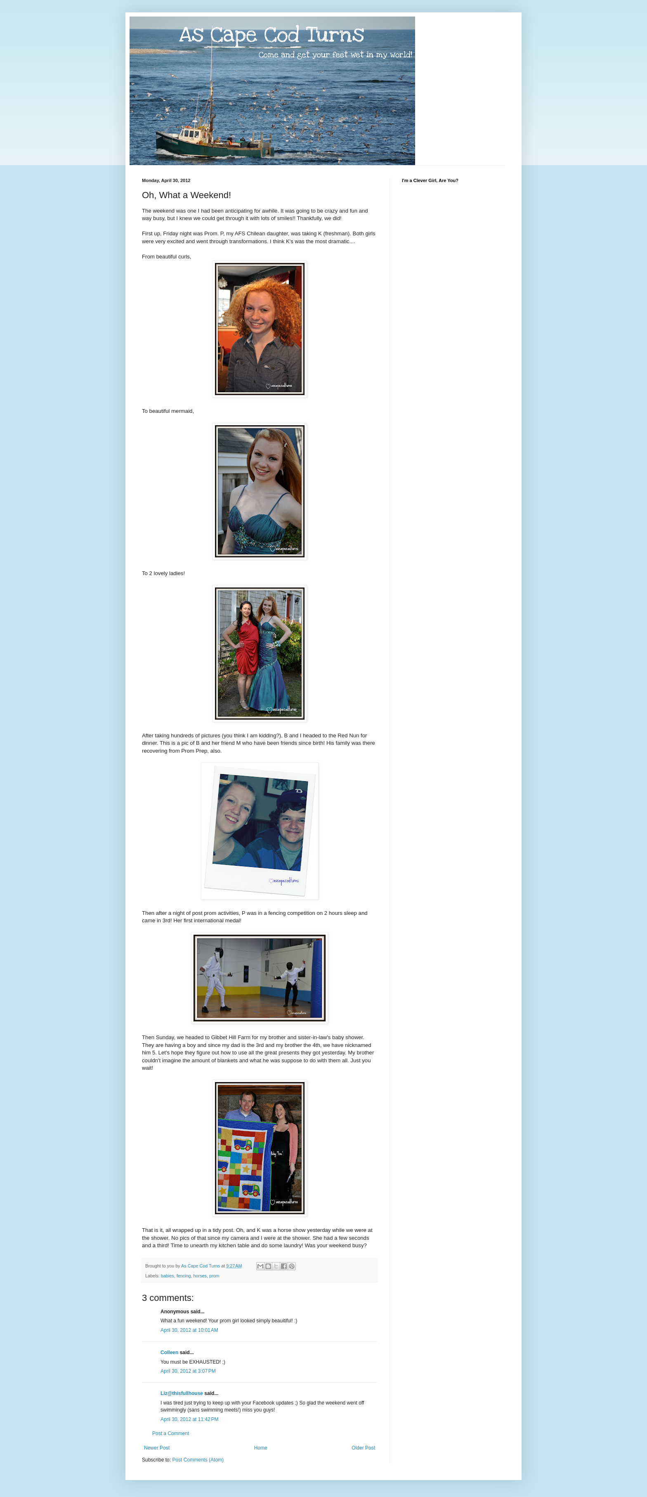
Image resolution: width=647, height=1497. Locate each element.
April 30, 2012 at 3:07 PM (188, 1371)
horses (199, 1275)
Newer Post (157, 1448)
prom (214, 1275)
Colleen (169, 1352)
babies (167, 1275)
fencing (184, 1275)
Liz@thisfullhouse (182, 1393)
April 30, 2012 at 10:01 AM (189, 1330)
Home (260, 1448)
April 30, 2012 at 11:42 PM (189, 1419)
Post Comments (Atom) (198, 1460)
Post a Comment (170, 1433)
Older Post (363, 1448)
